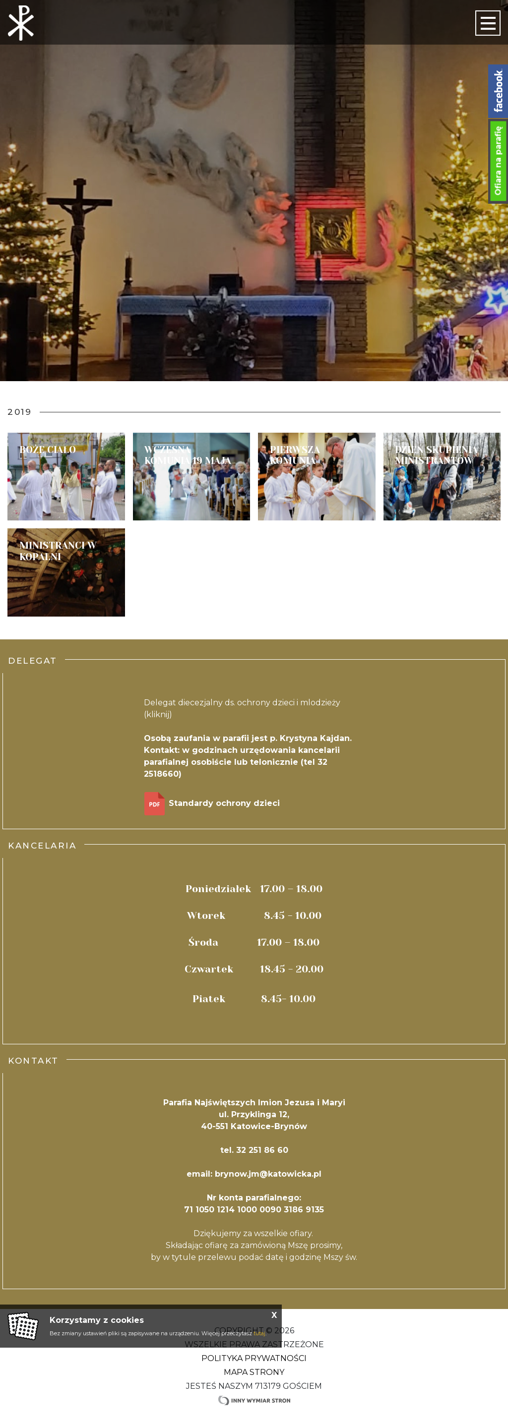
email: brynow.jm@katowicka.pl (254, 1174)
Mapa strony (254, 1372)
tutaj (259, 1333)
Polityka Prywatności (254, 1358)
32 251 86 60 (262, 1150)
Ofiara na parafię (498, 161)
